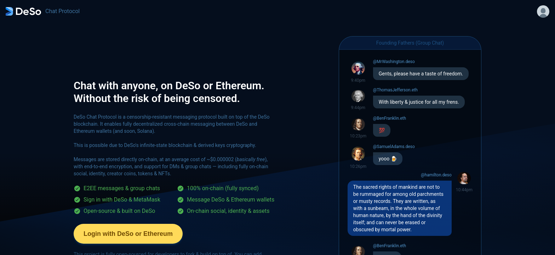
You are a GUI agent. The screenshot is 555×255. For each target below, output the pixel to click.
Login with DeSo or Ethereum (128, 233)
